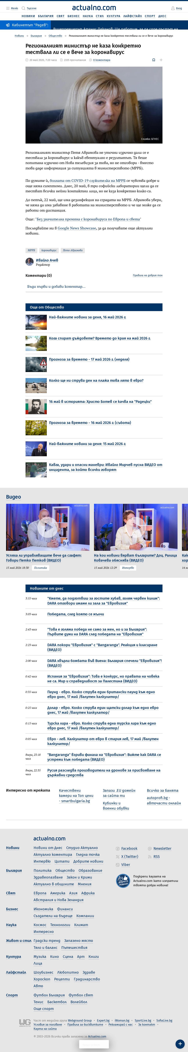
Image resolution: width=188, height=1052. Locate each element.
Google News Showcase (77, 228)
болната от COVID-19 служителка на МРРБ (88, 181)
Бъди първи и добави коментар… (56, 287)
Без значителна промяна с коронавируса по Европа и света (88, 219)
